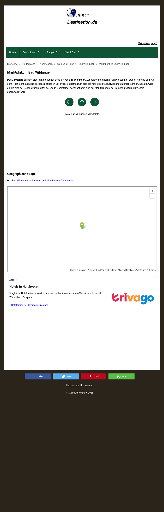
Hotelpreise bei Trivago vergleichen (29, 416)
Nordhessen (53, 292)
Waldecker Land (37, 292)
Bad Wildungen (20, 292)
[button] (38, 488)
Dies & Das (70, 72)
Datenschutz (72, 496)
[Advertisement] (82, 35)
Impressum (87, 496)
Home (12, 72)
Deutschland (29, 72)
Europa (50, 72)
